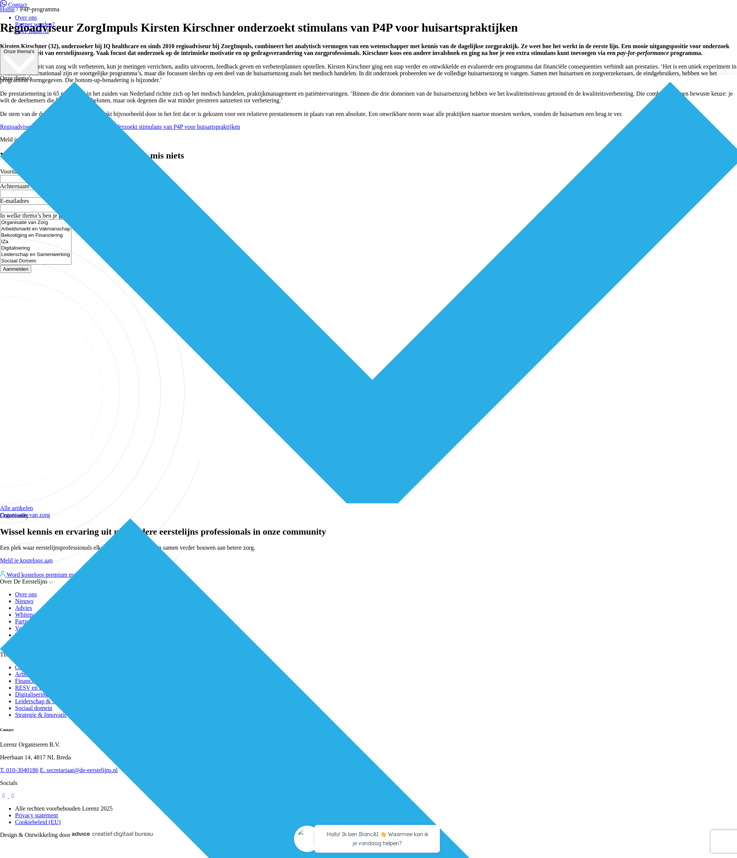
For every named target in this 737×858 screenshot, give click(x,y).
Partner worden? (35, 24)
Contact (13, 5)
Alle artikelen (16, 508)
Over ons (26, 17)
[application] (368, 840)
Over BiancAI (32, 31)
